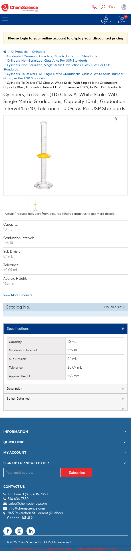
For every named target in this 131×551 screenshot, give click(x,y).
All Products (19, 52)
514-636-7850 (18, 499)
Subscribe (77, 472)
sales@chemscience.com (27, 504)
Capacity (15, 342)
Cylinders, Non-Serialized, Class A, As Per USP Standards (47, 61)
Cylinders (38, 52)
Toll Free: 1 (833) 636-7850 (28, 494)
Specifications (18, 328)
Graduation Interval (23, 350)
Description (14, 388)
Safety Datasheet (18, 399)
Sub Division (17, 359)
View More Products (17, 295)
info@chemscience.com (26, 508)
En (113, 7)
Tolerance (16, 367)
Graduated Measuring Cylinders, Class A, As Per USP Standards (52, 56)
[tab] (65, 328)
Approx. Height (19, 376)
